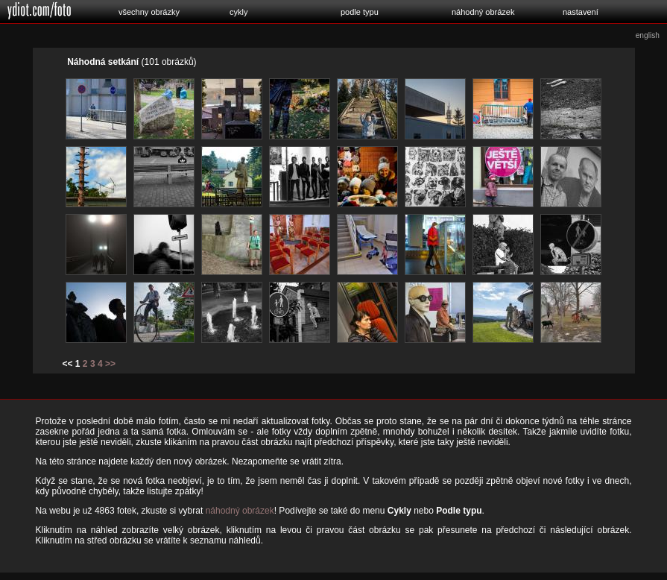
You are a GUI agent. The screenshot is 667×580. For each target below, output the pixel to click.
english (648, 35)
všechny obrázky (149, 11)
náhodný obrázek (483, 11)
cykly (238, 11)
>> (110, 364)
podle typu (360, 11)
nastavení (580, 11)
